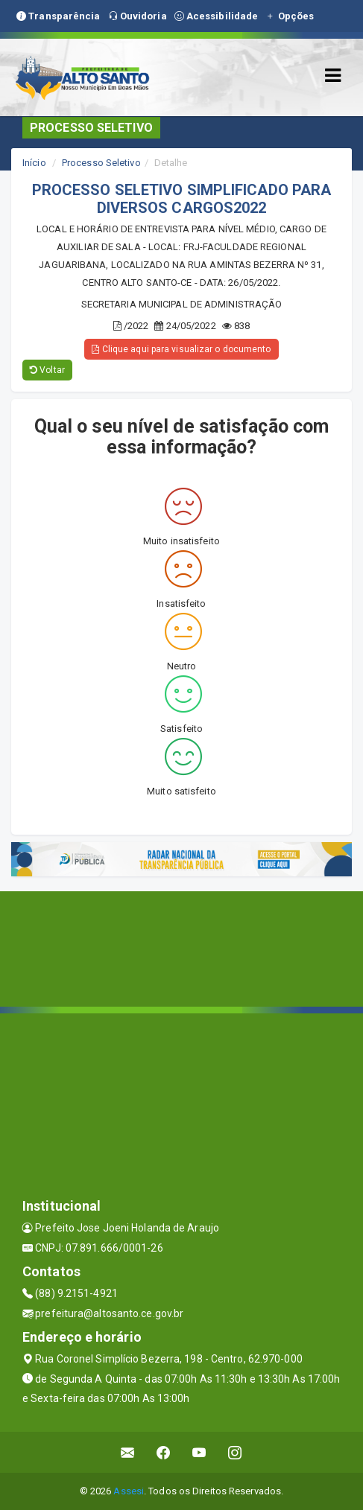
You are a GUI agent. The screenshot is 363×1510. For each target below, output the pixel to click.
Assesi (128, 1491)
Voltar (47, 370)
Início (34, 162)
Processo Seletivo (101, 162)
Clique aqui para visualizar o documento (181, 349)
